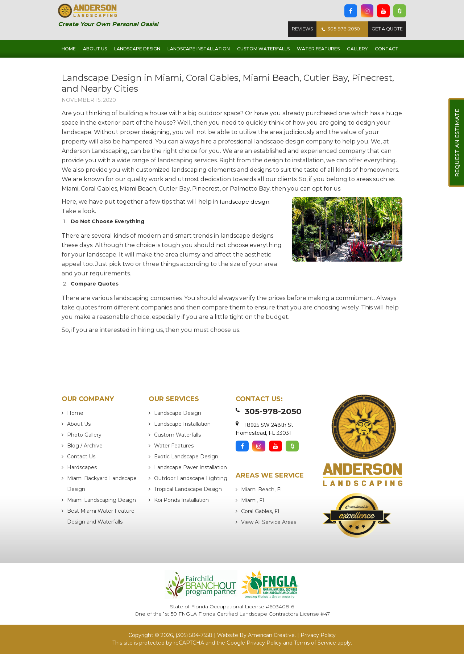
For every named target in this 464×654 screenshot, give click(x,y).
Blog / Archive (85, 445)
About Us (79, 424)
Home (75, 413)
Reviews (299, 29)
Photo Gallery (84, 435)
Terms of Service (315, 643)
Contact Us (81, 456)
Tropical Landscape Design (188, 489)
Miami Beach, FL (262, 489)
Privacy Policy (318, 635)
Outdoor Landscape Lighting (190, 478)
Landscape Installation (182, 424)
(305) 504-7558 (193, 635)
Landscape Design (177, 413)
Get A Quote (386, 29)
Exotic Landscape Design (186, 456)
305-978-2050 (338, 29)
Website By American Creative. (256, 635)
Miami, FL (253, 500)
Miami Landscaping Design (101, 500)
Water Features (174, 445)
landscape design (245, 201)
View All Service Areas (268, 522)
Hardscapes (82, 467)
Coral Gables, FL (261, 511)
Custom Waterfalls (177, 435)
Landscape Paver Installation (190, 467)
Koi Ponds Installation (181, 500)
